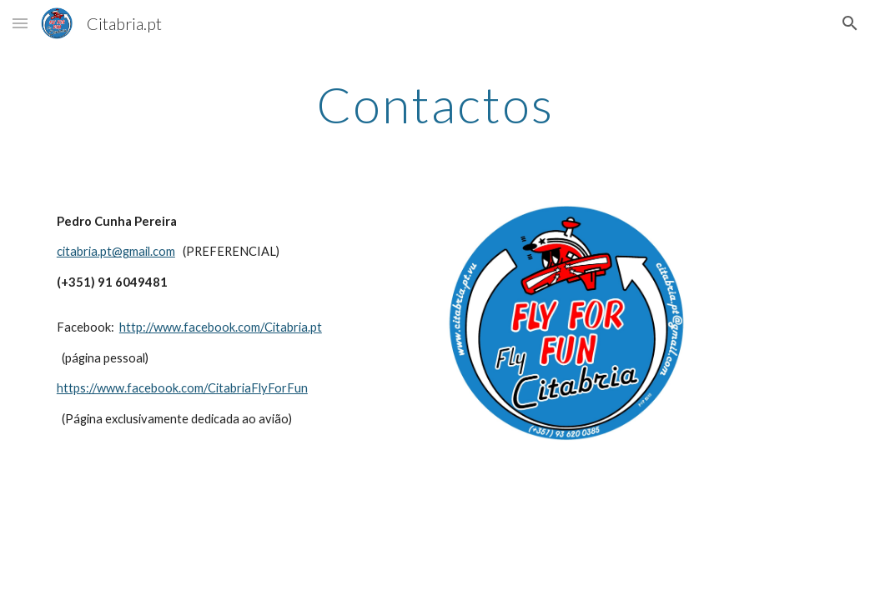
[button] (20, 23)
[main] (435, 104)
